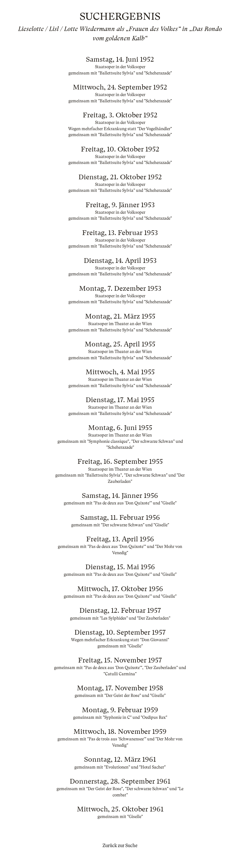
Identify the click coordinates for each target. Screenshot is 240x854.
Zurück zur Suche (120, 845)
